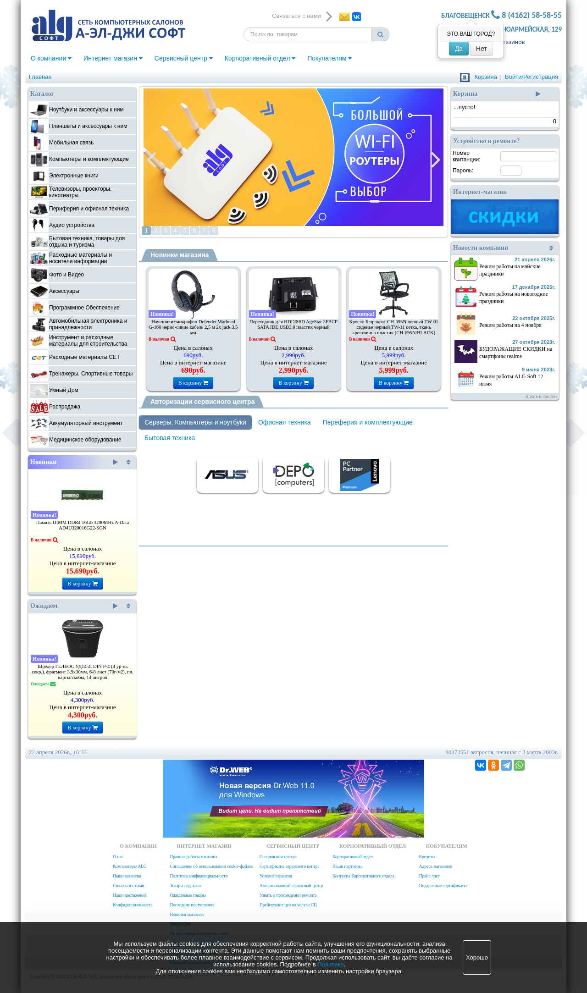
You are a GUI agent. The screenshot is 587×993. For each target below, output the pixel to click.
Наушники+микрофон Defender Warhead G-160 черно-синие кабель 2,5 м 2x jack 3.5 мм (193, 327)
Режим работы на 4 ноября (510, 325)
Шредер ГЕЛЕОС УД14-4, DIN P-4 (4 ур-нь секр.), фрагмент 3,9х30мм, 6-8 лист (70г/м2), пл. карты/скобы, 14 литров (82, 672)
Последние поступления (192, 905)
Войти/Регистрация (531, 76)
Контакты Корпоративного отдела (363, 876)
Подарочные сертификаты (443, 885)
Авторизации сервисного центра (202, 401)
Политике (330, 964)
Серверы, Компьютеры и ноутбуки (195, 422)
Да (459, 48)
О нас (118, 857)
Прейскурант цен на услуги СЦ (288, 905)
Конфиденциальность (132, 905)
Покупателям (329, 58)
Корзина (485, 76)
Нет (481, 48)
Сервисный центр (184, 58)
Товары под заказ (185, 885)
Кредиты (427, 857)
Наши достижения (129, 895)
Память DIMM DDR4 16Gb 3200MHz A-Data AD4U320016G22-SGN (82, 525)
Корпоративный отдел (260, 58)
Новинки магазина (179, 255)
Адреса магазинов (435, 866)
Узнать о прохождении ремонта (288, 895)
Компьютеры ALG (129, 866)
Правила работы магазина (193, 857)
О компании (51, 58)
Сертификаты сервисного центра (290, 866)
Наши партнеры (347, 866)
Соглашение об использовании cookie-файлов (211, 866)
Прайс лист (429, 876)
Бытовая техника (169, 437)
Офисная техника (284, 422)
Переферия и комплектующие (368, 422)
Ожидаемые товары (187, 895)
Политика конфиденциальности (198, 876)
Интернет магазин (113, 58)
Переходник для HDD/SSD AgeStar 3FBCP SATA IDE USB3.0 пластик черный (293, 324)
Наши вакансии (127, 876)
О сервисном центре (278, 857)
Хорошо (477, 957)
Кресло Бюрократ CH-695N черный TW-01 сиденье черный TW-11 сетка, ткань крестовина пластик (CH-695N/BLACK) (393, 327)
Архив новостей (541, 396)
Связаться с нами (128, 885)
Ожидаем (74, 606)
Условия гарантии (276, 876)
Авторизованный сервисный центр (291, 885)
